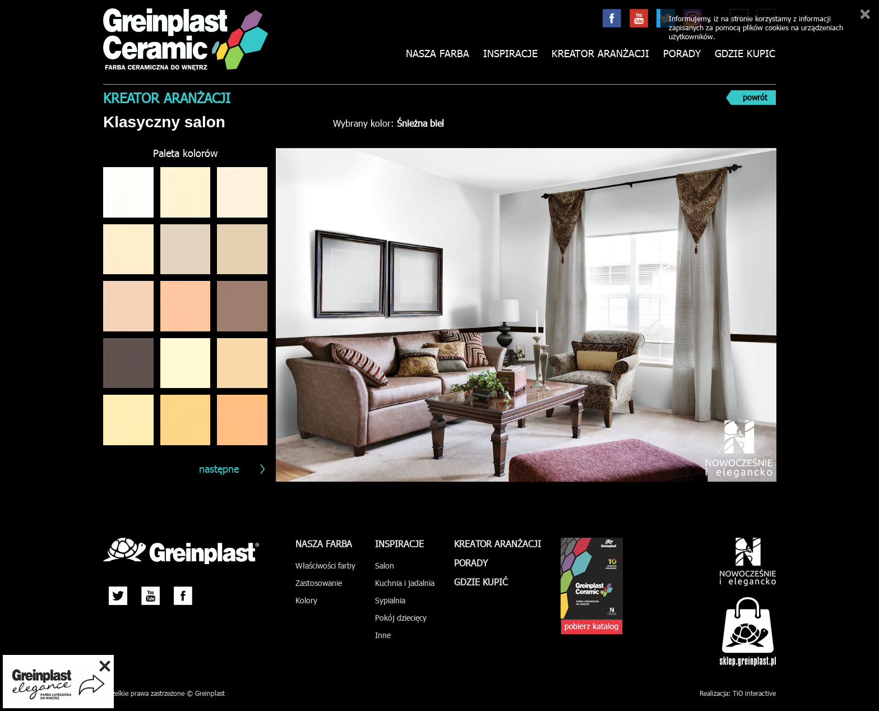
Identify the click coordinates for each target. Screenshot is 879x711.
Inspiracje (510, 53)
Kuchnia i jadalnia (404, 583)
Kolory (306, 600)
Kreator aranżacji (600, 53)
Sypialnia (390, 600)
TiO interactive (754, 693)
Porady (682, 53)
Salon (384, 565)
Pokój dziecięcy (401, 617)
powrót (755, 97)
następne (219, 468)
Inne (383, 635)
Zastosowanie (318, 583)
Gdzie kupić (745, 53)
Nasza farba (437, 53)
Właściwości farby (325, 565)
